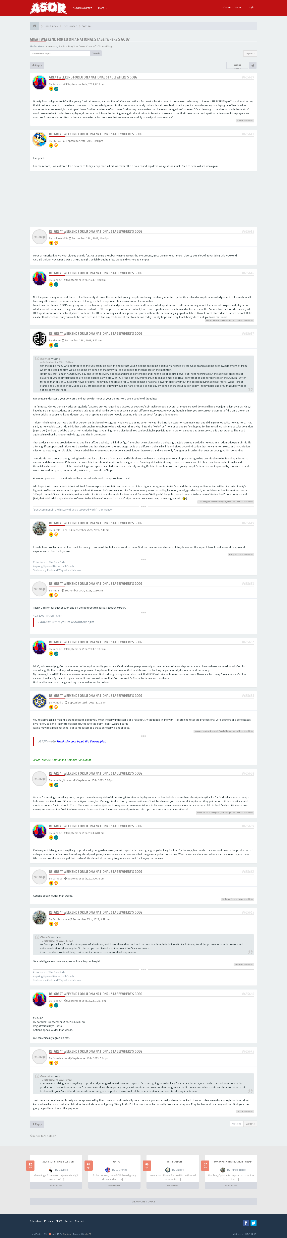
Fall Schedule (174, 1161)
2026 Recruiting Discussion (58, 1161)
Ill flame (226, 899)
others (240, 320)
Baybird (227, 501)
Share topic (237, 67)
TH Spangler (204, 501)
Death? (116, 1161)
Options (236, 1123)
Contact (79, 1221)
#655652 (248, 642)
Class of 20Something (99, 46)
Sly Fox (62, 46)
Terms (68, 1221)
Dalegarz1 (215, 812)
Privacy (48, 1221)
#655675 (248, 1051)
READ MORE (56, 1185)
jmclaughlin (225, 320)
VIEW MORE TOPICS (143, 1201)
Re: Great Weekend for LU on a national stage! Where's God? (95, 134)
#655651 (248, 583)
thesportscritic (236, 554)
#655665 (248, 912)
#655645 (248, 231)
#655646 (248, 273)
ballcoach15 (60, 238)
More (102, 8)
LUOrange (226, 812)
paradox (57, 878)
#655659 (248, 826)
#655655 (248, 696)
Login (251, 7)
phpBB (88, 1234)
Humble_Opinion (62, 780)
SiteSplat (67, 1234)
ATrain (216, 320)
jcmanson (51, 46)
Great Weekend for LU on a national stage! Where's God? (80, 39)
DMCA (59, 1221)
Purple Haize (60, 530)
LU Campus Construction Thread (233, 1161)
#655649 (248, 523)
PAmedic (58, 702)
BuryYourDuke (76, 46)
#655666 (248, 994)
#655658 (248, 773)
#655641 (248, 134)
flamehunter (216, 501)
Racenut (57, 84)
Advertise (36, 1221)
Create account (232, 7)
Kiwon (240, 120)
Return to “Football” (43, 1136)
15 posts (250, 53)
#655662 (248, 871)
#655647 (248, 333)
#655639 (248, 77)
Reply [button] (37, 65)
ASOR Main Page (82, 8)
